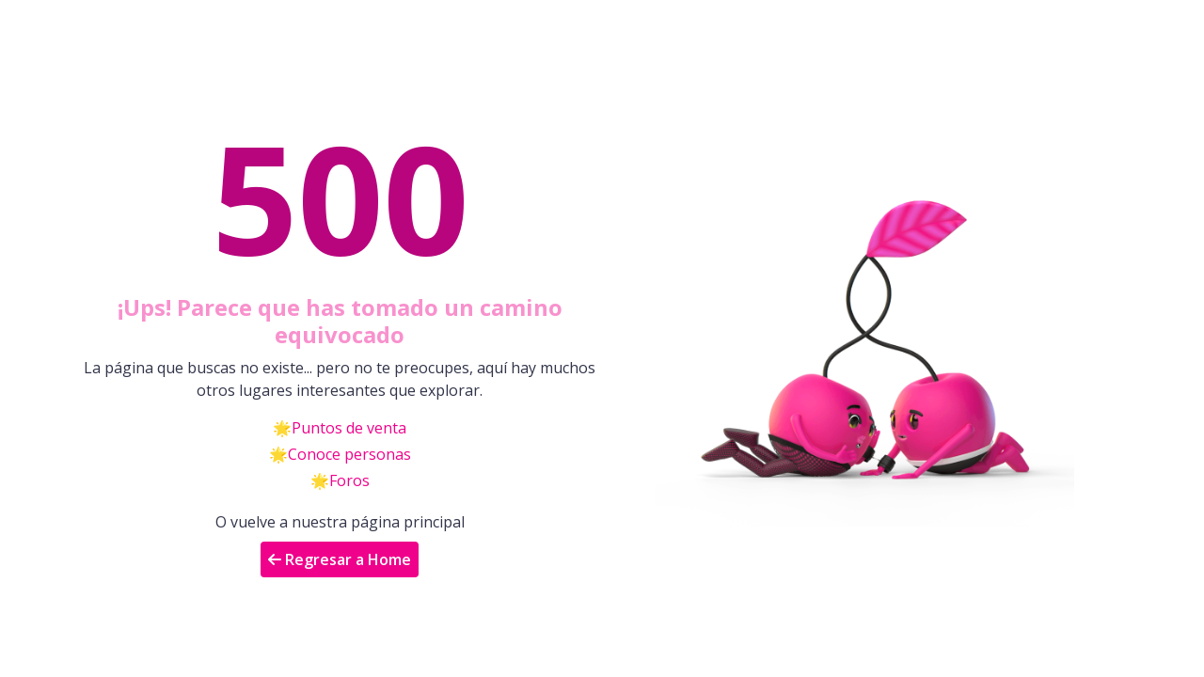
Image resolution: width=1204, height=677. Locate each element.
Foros (349, 480)
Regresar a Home (339, 559)
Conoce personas (349, 454)
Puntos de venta (349, 427)
